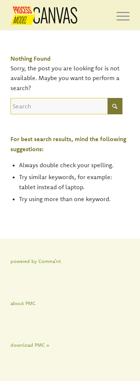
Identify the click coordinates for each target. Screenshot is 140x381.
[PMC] (58, 15)
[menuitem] (119, 15)
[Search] (66, 106)
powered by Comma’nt (35, 261)
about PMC (22, 303)
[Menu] (119, 15)
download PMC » (29, 345)
